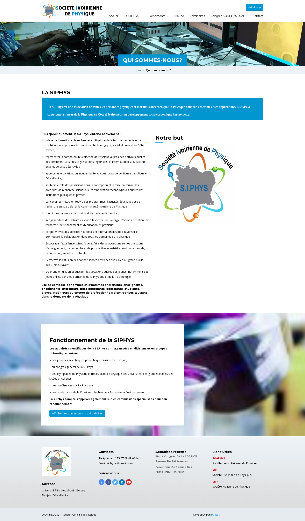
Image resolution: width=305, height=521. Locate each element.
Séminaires (197, 16)
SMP (215, 481)
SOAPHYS (218, 458)
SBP (214, 470)
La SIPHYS (133, 16)
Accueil (113, 16)
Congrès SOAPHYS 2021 (229, 16)
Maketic (215, 514)
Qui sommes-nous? (158, 70)
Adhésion (254, 7)
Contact (257, 16)
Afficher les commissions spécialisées (77, 413)
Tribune (179, 16)
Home (138, 70)
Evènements (158, 16)
